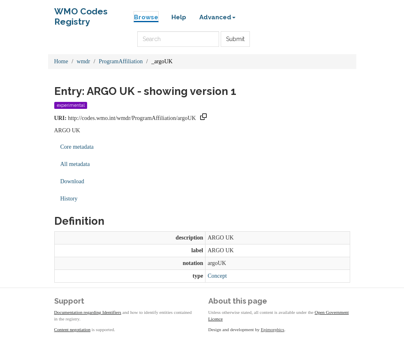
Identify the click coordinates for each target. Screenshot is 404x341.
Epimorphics (272, 329)
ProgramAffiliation (121, 61)
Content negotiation (72, 329)
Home (61, 61)
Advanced (217, 17)
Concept (217, 276)
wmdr (83, 61)
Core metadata (77, 147)
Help (178, 17)
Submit (235, 39)
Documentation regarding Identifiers (87, 312)
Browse (146, 17)
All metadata (75, 164)
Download (72, 181)
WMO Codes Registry (81, 13)
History (69, 199)
